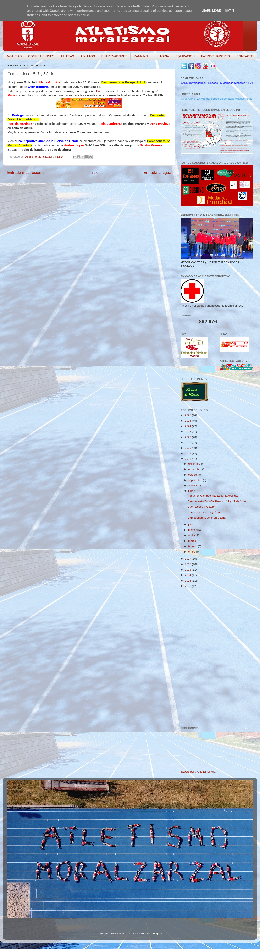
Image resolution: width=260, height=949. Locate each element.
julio (191, 490)
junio (191, 524)
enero (192, 551)
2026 (188, 415)
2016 (188, 564)
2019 (188, 453)
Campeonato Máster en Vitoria (207, 517)
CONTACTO (245, 56)
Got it (229, 10)
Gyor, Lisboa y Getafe (201, 506)
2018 (188, 458)
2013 (188, 580)
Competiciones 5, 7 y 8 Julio (205, 512)
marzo (192, 540)
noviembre (195, 469)
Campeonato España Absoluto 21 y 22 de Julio (217, 501)
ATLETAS (67, 56)
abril (191, 535)
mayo (192, 529)
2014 (188, 575)
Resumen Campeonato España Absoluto (213, 495)
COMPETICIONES (41, 56)
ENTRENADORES (114, 56)
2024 (188, 426)
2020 (188, 447)
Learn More (211, 10)
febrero (193, 546)
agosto (192, 485)
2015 (188, 569)
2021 (188, 442)
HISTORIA (161, 56)
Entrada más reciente (26, 172)
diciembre (194, 463)
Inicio (94, 172)
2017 (188, 558)
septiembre (195, 480)
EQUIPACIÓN (185, 56)
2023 (188, 431)
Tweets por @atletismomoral (198, 771)
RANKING (141, 56)
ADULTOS (88, 56)
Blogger (157, 933)
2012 (188, 586)
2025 (188, 420)
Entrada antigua (157, 172)
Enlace (100, 91)
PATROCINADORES (215, 56)
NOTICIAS (14, 56)
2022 (188, 437)
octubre (193, 474)
